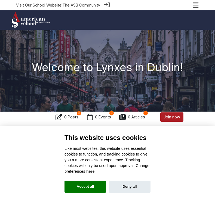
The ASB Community (81, 5)
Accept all (85, 186)
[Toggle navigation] (195, 5)
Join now (172, 116)
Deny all (129, 186)
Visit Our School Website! (39, 5)
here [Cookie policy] (90, 171)
